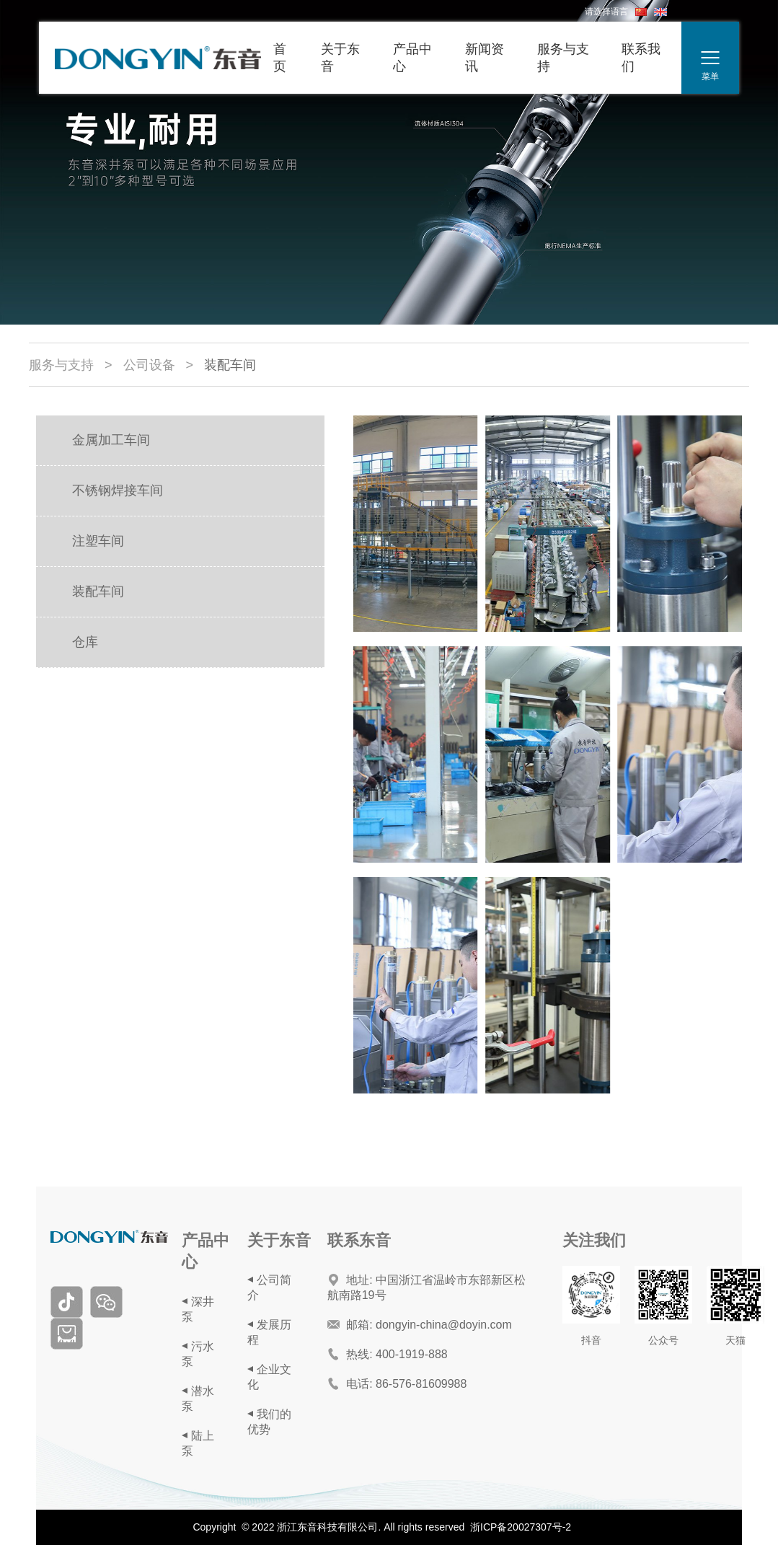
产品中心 (412, 58)
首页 (279, 58)
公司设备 (149, 365)
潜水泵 (198, 1398)
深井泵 (198, 1309)
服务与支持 (563, 58)
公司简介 (269, 1287)
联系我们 (641, 58)
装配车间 (230, 365)
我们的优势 (269, 1421)
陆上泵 (198, 1443)
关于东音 (340, 58)
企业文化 (269, 1377)
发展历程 (269, 1332)
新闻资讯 (484, 58)
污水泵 (198, 1354)
